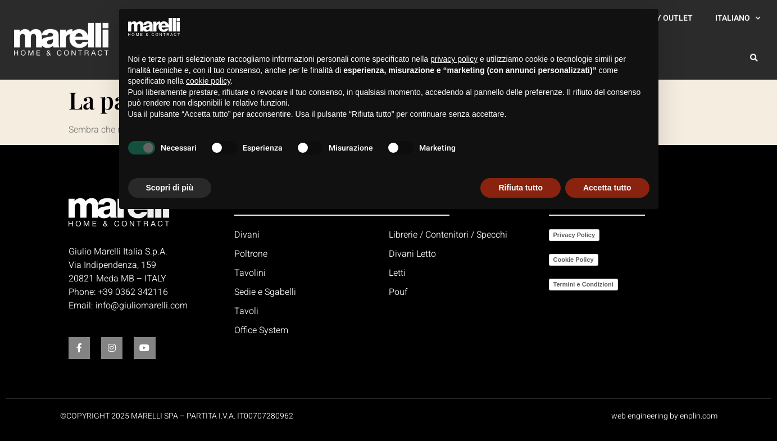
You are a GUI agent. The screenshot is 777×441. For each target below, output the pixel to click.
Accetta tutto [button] (607, 187)
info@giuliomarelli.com (142, 305)
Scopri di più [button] (170, 187)
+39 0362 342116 (133, 292)
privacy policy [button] (454, 58)
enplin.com (698, 416)
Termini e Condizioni (583, 284)
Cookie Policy (573, 259)
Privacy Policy (574, 234)
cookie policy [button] (208, 80)
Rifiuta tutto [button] (520, 187)
